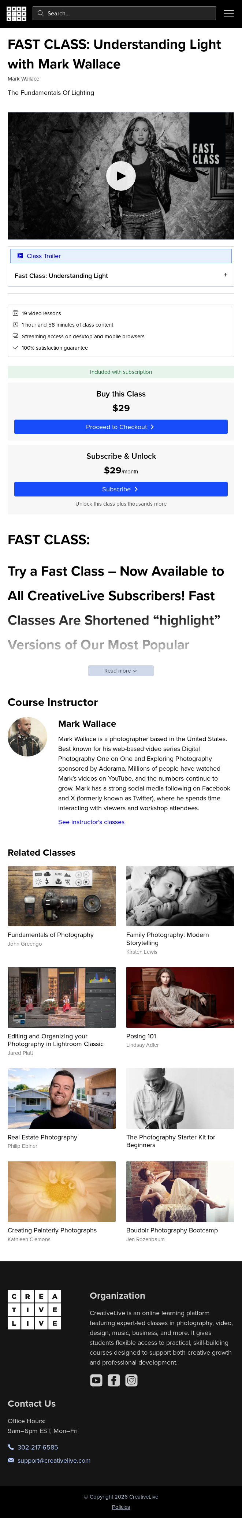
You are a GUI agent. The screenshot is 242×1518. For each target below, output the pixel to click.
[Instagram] (131, 1380)
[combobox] (124, 13)
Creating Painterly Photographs (52, 1230)
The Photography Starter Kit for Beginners (170, 1141)
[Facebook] (113, 1380)
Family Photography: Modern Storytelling (167, 938)
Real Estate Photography (42, 1137)
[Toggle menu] (228, 13)
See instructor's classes (91, 821)
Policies (121, 1507)
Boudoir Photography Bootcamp (172, 1230)
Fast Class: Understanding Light (61, 275)
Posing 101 (141, 1036)
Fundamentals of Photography (51, 934)
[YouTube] (96, 1380)
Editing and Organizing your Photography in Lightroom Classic (56, 1040)
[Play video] (121, 175)
